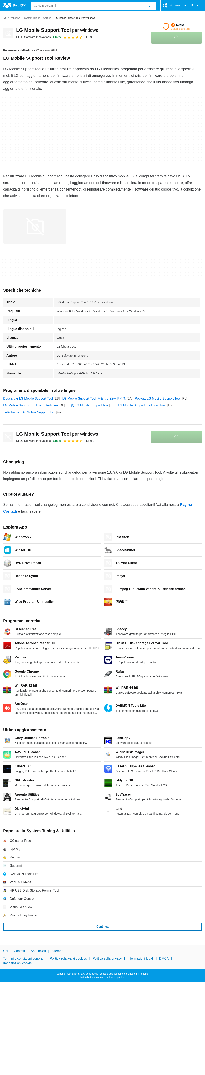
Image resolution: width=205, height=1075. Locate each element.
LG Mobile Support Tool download (142, 405)
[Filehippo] (14, 5)
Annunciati (38, 951)
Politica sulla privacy (107, 958)
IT (195, 5)
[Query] (93, 6)
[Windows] (15, 18)
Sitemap (57, 951)
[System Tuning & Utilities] (37, 18)
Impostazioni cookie (17, 963)
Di (33, 37)
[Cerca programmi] (148, 6)
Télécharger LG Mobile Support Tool (29, 412)
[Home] (4, 18)
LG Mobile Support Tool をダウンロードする (94, 398)
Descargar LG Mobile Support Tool (28, 398)
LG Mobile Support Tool (57, 30)
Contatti (19, 951)
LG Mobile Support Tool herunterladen (30, 405)
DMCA (164, 958)
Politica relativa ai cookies (68, 958)
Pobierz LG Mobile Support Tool (158, 398)
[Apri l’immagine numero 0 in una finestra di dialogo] (34, 226)
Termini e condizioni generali (23, 958)
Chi (5, 951)
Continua (102, 926)
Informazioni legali (140, 958)
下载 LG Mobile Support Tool (87, 405)
